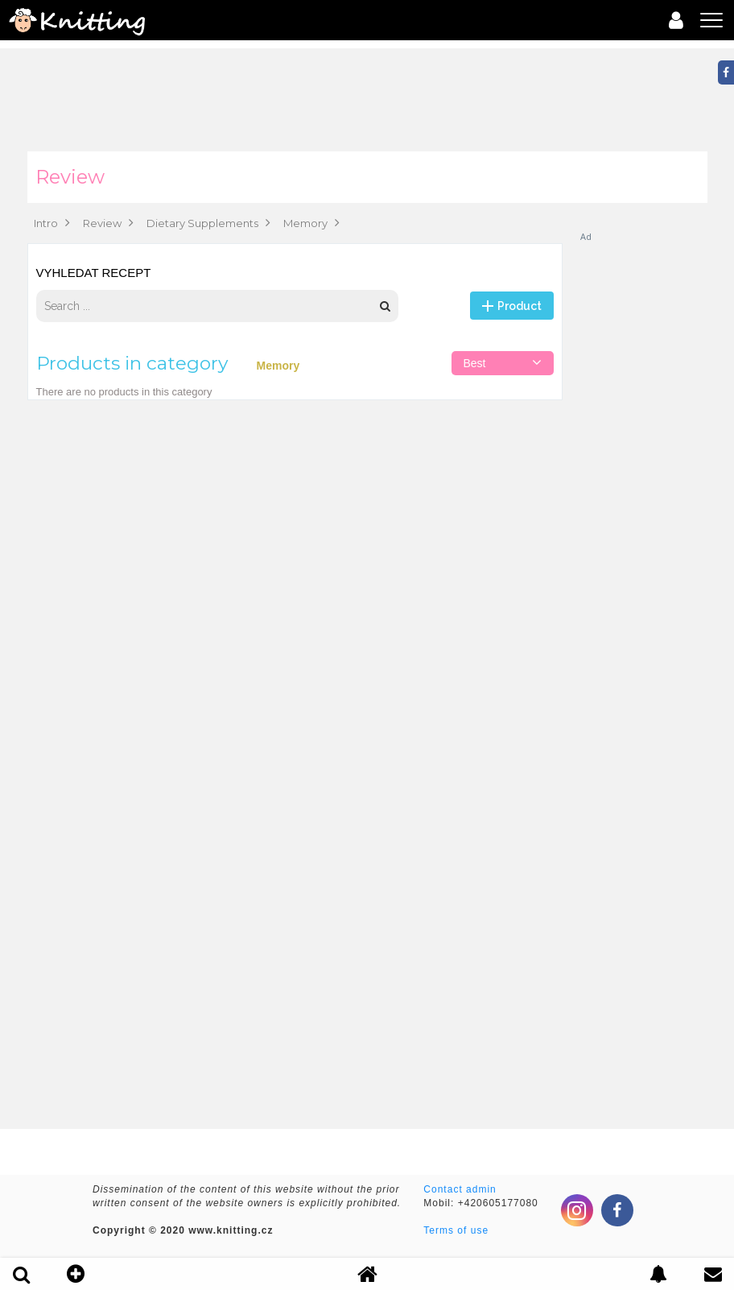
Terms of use (456, 1230)
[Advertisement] (643, 484)
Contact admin (459, 1189)
